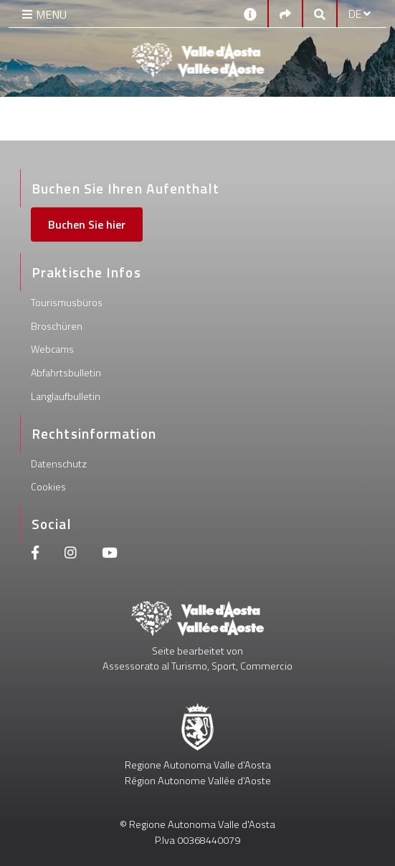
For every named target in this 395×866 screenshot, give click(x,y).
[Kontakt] (250, 13)
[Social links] (285, 13)
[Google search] (319, 13)
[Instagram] (71, 554)
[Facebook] (35, 554)
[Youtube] (110, 554)
